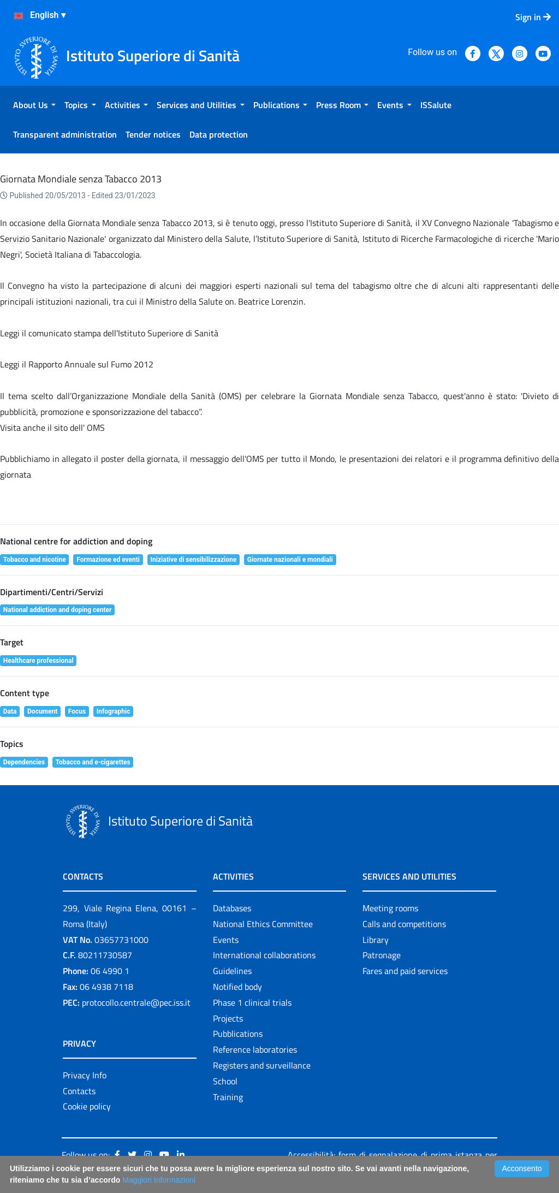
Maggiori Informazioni (158, 1180)
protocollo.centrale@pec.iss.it (136, 1002)
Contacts (79, 1090)
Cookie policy (87, 1106)
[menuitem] (34, 105)
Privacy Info (84, 1075)
